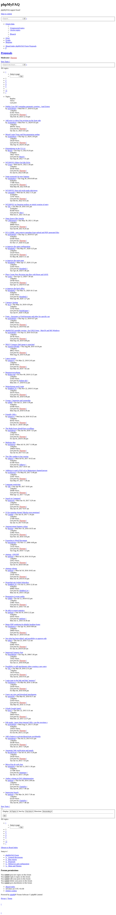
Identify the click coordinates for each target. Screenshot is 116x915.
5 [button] (5, 87)
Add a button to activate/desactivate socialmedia (23, 736)
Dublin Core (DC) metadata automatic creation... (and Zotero (27, 106)
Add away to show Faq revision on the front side (23, 120)
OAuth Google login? (13, 708)
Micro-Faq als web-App (14, 764)
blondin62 (11, 248)
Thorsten (13, 58)
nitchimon (11, 444)
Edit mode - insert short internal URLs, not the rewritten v (26, 722)
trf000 (10, 402)
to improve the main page (14, 260)
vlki (9, 486)
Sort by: (26, 811)
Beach (10, 151)
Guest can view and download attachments (20, 694)
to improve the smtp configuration (17, 246)
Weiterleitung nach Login (14, 386)
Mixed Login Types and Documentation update (22, 134)
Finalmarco (12, 626)
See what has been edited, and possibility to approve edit (26, 638)
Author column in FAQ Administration (19, 778)
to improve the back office (15, 288)
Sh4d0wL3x (12, 388)
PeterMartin (12, 654)
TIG (9, 206)
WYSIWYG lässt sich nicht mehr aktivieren (21, 190)
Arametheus (12, 123)
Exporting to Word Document (16, 540)
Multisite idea (10, 442)
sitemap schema (11, 568)
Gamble (10, 514)
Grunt (10, 165)
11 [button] (6, 91)
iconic (10, 276)
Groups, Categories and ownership (17, 400)
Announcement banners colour (16, 526)
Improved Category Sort (14, 652)
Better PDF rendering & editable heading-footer (22, 624)
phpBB (12, 895)
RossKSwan (12, 752)
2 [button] (5, 81)
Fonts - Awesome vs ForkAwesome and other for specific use (27, 316)
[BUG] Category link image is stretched (19, 344)
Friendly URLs (10, 414)
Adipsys (10, 458)
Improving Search (11, 792)
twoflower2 (12, 472)
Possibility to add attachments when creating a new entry (26, 666)
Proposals (6, 52)
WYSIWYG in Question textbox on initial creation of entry (26, 204)
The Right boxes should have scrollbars (19, 428)
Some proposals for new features (17, 176)
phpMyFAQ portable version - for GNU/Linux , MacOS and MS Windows (32, 330)
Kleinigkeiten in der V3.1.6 (15, 148)
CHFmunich (12, 220)
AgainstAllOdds (13, 346)
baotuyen (11, 500)
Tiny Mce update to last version (16, 456)
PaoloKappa (23, 311)
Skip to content (6, 14)
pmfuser (11, 556)
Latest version (10, 358)
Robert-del (11, 374)
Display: (10, 811)
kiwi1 (10, 710)
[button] (5, 72)
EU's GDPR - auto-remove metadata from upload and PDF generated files (32, 232)
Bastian (10, 528)
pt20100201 (12, 109)
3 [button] (5, 83)
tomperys (11, 360)
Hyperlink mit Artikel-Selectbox (17, 582)
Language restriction (12, 484)
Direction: (43, 811)
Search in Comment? (13, 498)
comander (11, 192)
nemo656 (11, 696)
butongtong (12, 542)
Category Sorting (11, 302)
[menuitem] (17, 28)
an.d (9, 304)
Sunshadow (12, 179)
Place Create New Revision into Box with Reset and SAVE (26, 274)
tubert (10, 640)
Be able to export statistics (15, 610)
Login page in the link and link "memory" (20, 680)
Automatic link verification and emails (19, 750)
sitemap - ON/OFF (12, 554)
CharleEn (22, 787)
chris (21, 213)
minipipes (11, 766)
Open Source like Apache (14, 218)
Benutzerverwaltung (12, 372)
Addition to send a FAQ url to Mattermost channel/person (26, 470)
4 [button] (5, 85)
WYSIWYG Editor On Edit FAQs (17, 162)
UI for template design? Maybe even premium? (22, 512)
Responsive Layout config (14, 596)
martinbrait (12, 430)
